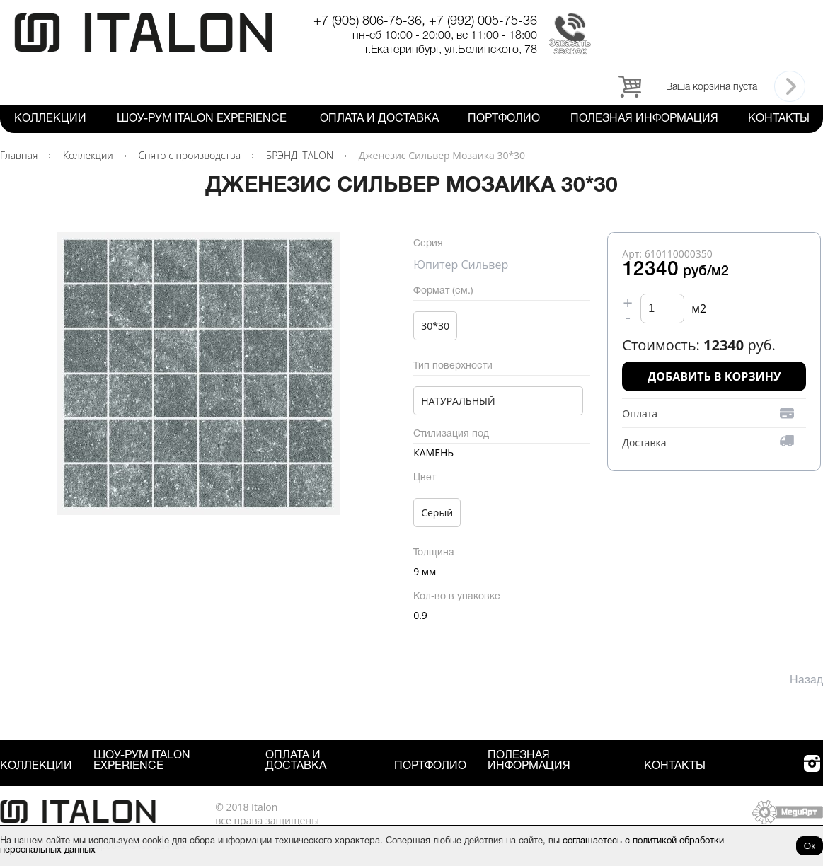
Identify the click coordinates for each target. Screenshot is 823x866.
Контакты (779, 119)
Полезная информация (644, 119)
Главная (19, 155)
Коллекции (50, 119)
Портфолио (504, 119)
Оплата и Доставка (379, 119)
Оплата (639, 413)
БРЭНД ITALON (299, 155)
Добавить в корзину (714, 376)
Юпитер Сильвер (460, 264)
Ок (809, 846)
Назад (806, 681)
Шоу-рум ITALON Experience (202, 119)
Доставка (644, 442)
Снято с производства (189, 155)
